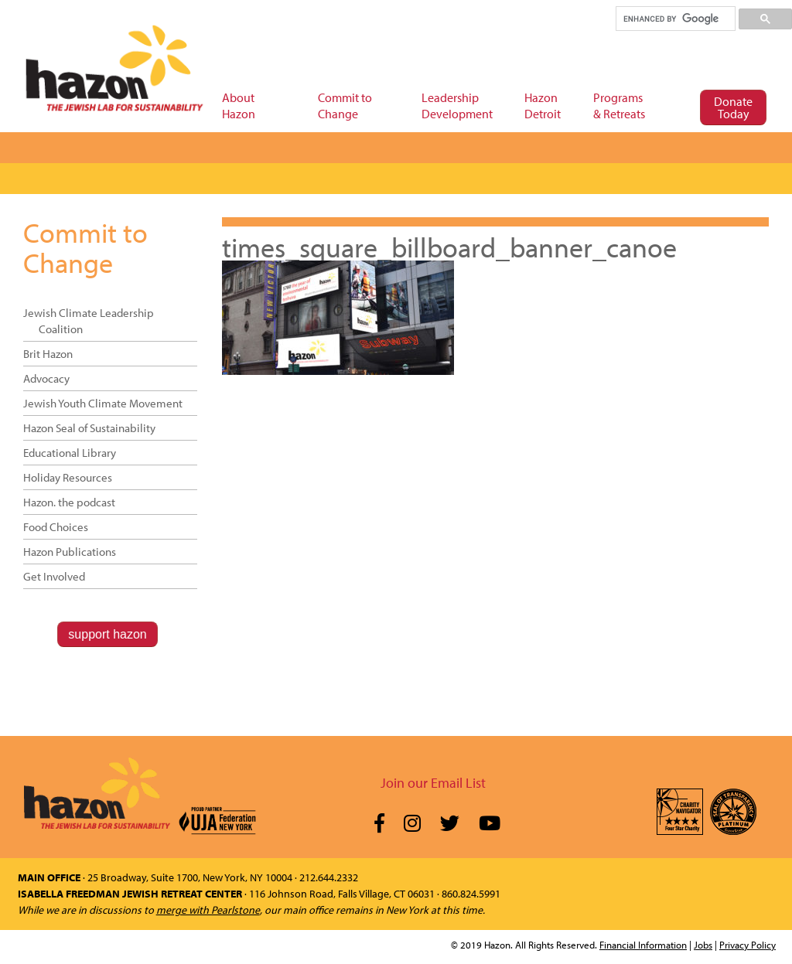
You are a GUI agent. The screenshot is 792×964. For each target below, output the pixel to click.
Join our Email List (433, 783)
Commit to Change (85, 247)
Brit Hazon (48, 353)
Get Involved (54, 576)
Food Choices (55, 526)
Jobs (703, 944)
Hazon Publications (69, 551)
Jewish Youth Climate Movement (103, 403)
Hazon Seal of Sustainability (89, 428)
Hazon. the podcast (69, 502)
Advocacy (46, 378)
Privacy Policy (747, 944)
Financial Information (643, 944)
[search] (674, 18)
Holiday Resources (67, 477)
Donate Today (733, 107)
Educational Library (69, 452)
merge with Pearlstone (208, 910)
